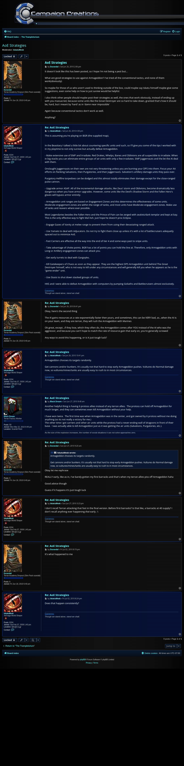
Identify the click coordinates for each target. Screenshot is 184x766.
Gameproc (49, 290)
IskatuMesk (18, 50)
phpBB (82, 660)
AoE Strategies (14, 45)
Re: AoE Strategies (57, 127)
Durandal (8, 90)
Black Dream (9, 416)
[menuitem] (7, 31)
